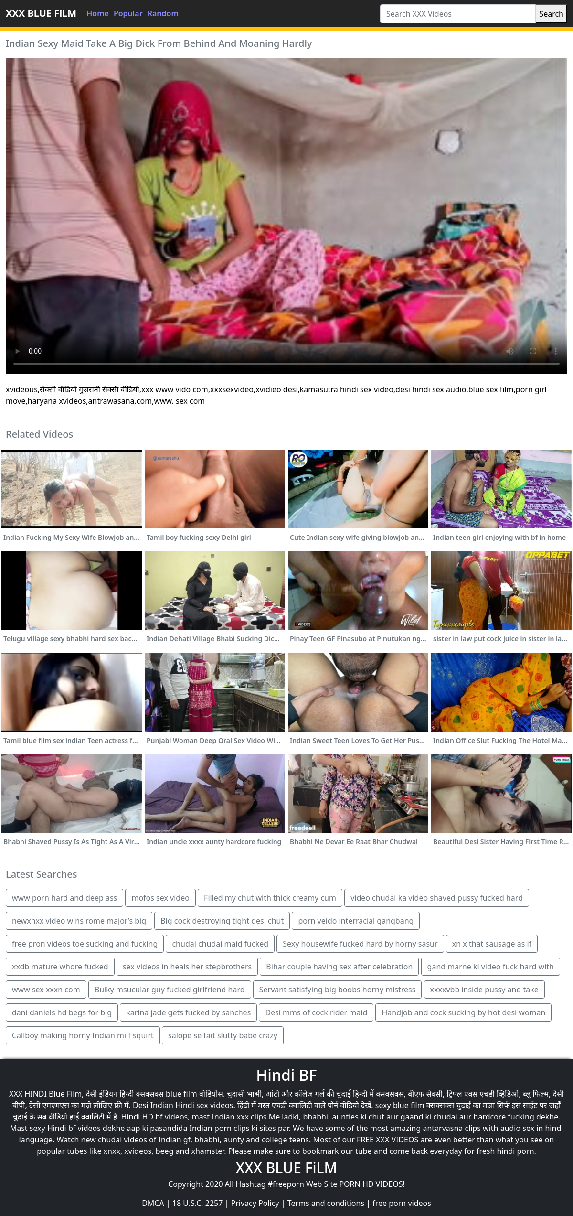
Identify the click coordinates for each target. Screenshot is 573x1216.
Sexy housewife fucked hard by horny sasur (360, 943)
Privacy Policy (255, 1203)
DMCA (153, 1203)
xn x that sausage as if (491, 943)
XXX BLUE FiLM (41, 13)
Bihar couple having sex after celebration (339, 966)
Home (97, 13)
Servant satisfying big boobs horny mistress (337, 989)
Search (551, 14)
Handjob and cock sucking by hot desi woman (463, 1012)
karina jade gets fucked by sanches (188, 1012)
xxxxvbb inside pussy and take (484, 989)
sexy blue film (399, 1105)
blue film (181, 1093)
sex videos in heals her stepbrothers (187, 966)
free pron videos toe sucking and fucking (85, 943)
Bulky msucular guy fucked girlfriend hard (170, 989)
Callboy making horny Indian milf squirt (83, 1035)
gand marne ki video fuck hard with (490, 966)
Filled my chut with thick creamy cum (270, 898)
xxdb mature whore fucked (60, 966)
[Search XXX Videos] (458, 13)
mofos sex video (160, 898)
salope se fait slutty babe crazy (222, 1035)
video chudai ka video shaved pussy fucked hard (436, 898)
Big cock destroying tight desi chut (222, 920)
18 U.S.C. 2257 (197, 1203)
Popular (128, 13)
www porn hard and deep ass (64, 898)
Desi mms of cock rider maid (316, 1012)
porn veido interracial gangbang (356, 920)
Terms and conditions (325, 1203)
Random (163, 13)
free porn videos (401, 1203)
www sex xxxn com (46, 989)
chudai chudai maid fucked (220, 943)
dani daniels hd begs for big (62, 1012)
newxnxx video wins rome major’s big (79, 920)
